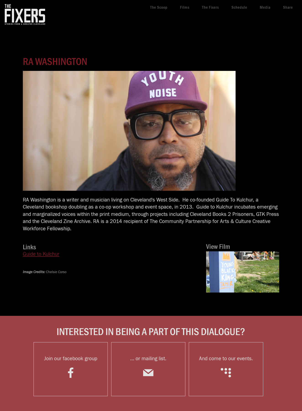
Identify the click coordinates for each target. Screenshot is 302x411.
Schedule (239, 7)
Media (265, 7)
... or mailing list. (148, 369)
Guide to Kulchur (41, 254)
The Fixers (210, 7)
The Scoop (159, 7)
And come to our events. (226, 369)
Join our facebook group (71, 369)
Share (288, 7)
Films (184, 7)
